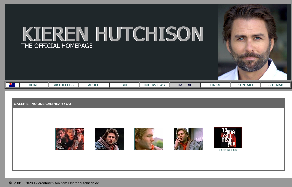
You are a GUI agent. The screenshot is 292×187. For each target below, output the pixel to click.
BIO (124, 85)
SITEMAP (275, 85)
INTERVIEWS (154, 85)
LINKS (215, 85)
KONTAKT (245, 85)
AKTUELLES (64, 85)
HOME (34, 85)
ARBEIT (94, 85)
